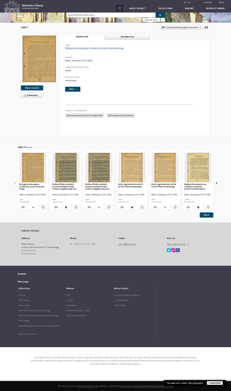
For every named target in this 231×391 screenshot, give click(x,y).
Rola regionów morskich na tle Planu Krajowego (130, 185)
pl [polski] (189, 2)
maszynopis (71, 80)
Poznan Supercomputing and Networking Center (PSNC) (146, 386)
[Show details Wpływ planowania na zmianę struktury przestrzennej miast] (208, 207)
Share (221, 2)
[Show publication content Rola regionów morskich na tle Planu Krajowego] (132, 207)
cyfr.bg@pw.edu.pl (127, 244)
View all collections (27, 334)
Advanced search (151, 20)
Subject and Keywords (76, 315)
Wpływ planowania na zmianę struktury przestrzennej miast (195, 186)
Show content (32, 88)
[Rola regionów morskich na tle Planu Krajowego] (131, 168)
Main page (23, 281)
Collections (165, 8)
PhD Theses (23, 300)
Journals (22, 295)
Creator (69, 300)
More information (196, 383)
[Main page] (119, 8)
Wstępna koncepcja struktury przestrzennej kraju (31, 186)
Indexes (189, 8)
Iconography (24, 320)
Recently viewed (215, 8)
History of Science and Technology (34, 310)
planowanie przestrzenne (120, 115)
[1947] (68, 70)
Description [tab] (82, 37)
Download (30, 95)
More (206, 215)
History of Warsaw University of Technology (38, 315)
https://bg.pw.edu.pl (176, 244)
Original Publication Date (77, 310)
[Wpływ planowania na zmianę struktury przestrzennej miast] (198, 168)
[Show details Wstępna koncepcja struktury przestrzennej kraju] (43, 207)
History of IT (24, 305)
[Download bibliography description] (23, 207)
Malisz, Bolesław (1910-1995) (78, 60)
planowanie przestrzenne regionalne (85, 115)
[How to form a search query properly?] (163, 20)
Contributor (71, 305)
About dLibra (120, 305)
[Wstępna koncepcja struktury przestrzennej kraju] (39, 59)
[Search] (160, 14)
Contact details (121, 300)
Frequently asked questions (126, 295)
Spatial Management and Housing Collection (38, 325)
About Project (137, 8)
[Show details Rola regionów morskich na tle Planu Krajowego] (142, 207)
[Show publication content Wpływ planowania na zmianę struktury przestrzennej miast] (198, 207)
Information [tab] (127, 37)
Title (68, 295)
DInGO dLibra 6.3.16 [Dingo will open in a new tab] (88, 386)
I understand (215, 383)
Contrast (208, 2)
